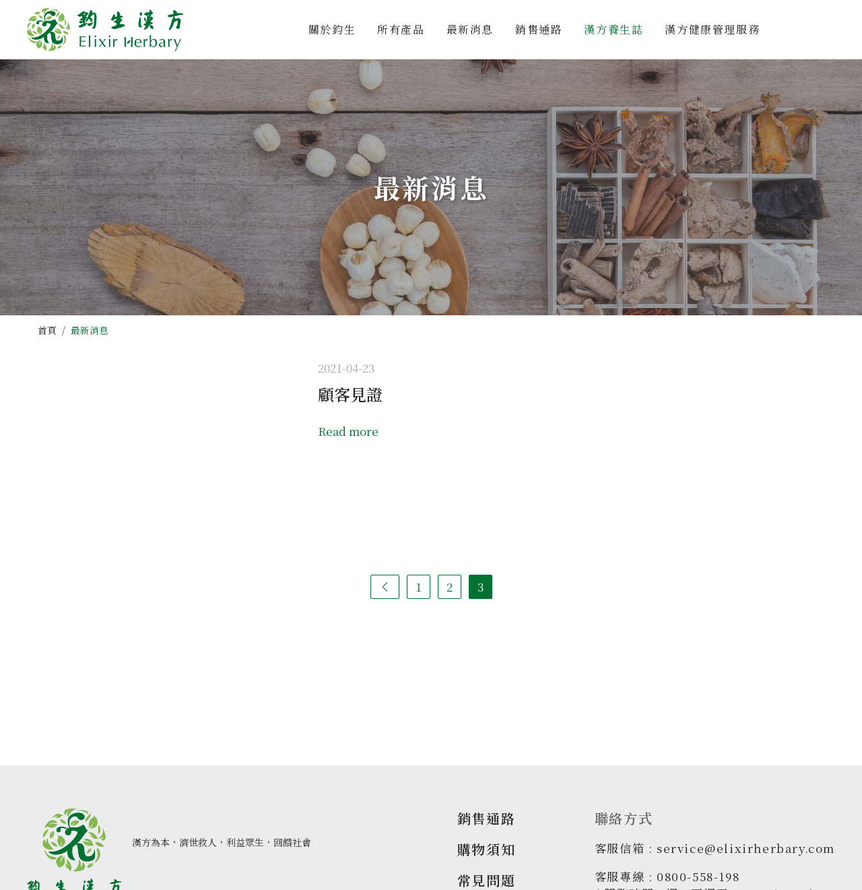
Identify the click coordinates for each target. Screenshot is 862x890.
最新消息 (470, 29)
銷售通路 (538, 29)
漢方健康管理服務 (712, 29)
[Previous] (384, 587)
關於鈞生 (332, 29)
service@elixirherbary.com (746, 847)
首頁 (47, 330)
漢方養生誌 (613, 29)
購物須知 (486, 849)
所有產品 (400, 29)
